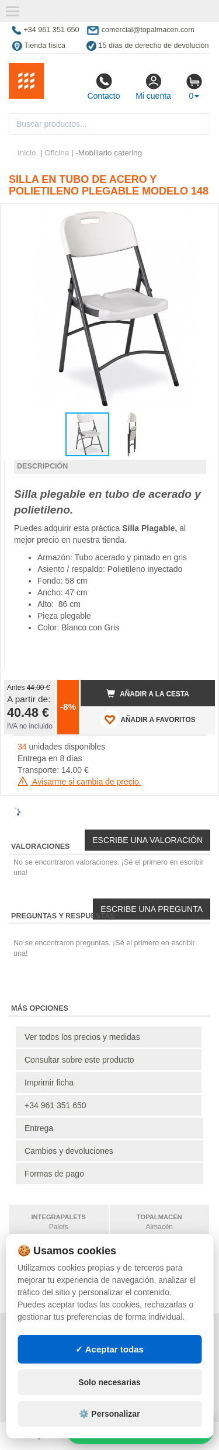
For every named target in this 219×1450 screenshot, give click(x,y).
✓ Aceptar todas (109, 1349)
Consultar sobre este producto (79, 1059)
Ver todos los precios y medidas (82, 1037)
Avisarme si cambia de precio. (79, 781)
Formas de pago (54, 1173)
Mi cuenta (153, 86)
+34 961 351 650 (55, 1105)
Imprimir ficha (49, 1082)
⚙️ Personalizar (109, 1413)
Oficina (56, 152)
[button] (195, 217)
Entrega (39, 1128)
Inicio (27, 152)
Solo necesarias (109, 1382)
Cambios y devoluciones (69, 1151)
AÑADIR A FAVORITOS (148, 719)
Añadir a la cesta (147, 693)
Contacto (103, 86)
